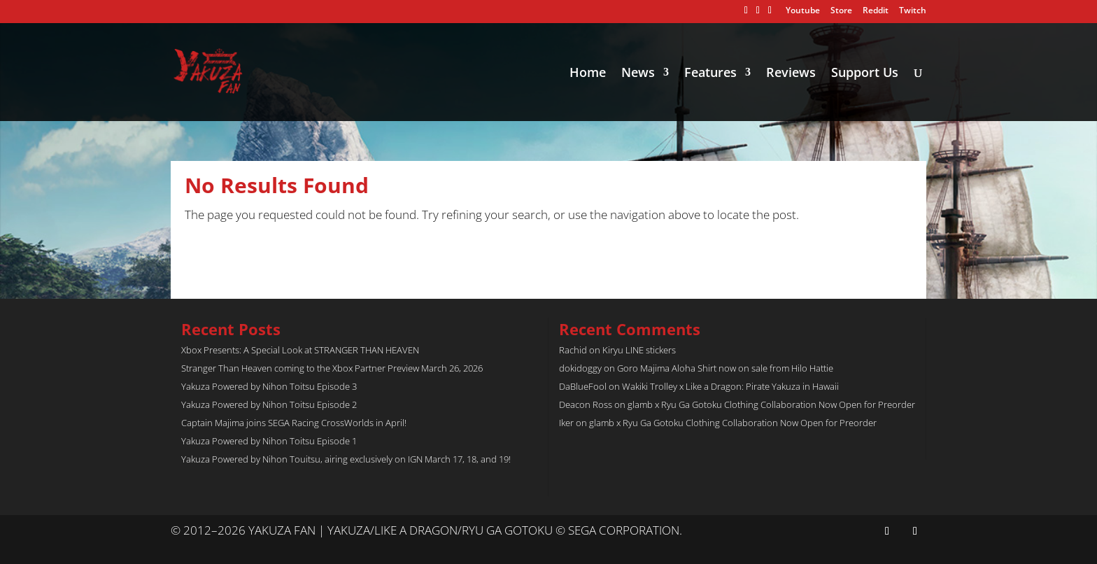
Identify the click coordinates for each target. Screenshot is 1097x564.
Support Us (864, 73)
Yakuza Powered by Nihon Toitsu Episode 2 (269, 404)
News (638, 73)
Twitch (912, 11)
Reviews (791, 73)
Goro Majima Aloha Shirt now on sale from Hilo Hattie (725, 368)
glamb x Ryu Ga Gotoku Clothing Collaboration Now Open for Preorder (771, 404)
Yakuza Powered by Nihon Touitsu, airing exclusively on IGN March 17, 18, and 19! (346, 459)
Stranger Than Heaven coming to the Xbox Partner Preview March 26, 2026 (332, 368)
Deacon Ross (585, 404)
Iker (566, 422)
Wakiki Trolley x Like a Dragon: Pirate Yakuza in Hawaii (730, 386)
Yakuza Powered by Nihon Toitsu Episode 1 (269, 441)
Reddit (876, 11)
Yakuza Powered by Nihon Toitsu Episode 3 (269, 386)
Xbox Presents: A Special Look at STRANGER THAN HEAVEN (300, 350)
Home (587, 73)
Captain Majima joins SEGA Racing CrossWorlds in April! (293, 422)
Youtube (803, 11)
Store (841, 11)
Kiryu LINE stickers (639, 350)
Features (710, 73)
